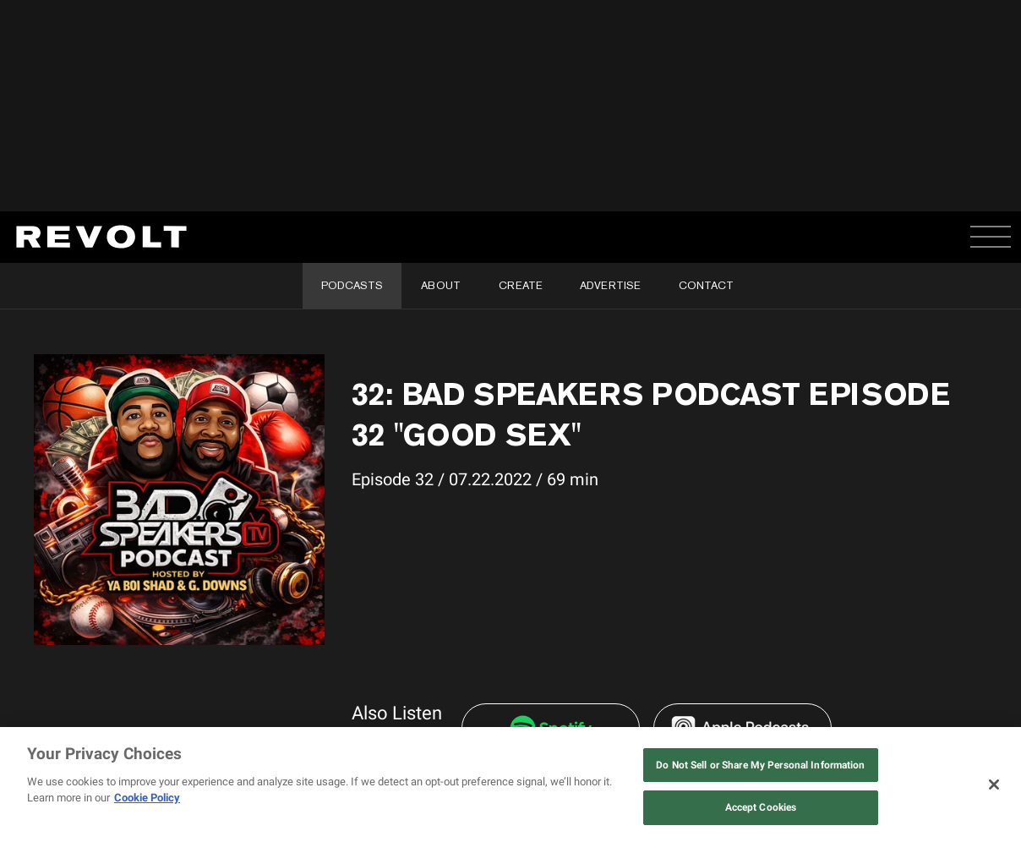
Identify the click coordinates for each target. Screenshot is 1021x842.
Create (521, 285)
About (441, 285)
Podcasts (352, 285)
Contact (706, 285)
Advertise (610, 285)
